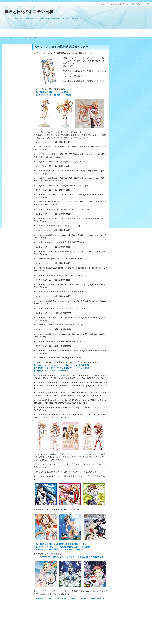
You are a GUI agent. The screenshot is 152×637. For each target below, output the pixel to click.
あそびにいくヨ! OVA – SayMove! (51, 371)
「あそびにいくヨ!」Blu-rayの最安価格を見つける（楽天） (63, 547)
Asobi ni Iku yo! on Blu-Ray (54, 594)
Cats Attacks (43, 557)
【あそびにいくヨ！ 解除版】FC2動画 (52, 95)
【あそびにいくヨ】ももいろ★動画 (51, 92)
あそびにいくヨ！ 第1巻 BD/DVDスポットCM (56, 509)
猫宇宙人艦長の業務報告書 (91, 557)
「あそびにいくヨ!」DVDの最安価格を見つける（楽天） (61, 544)
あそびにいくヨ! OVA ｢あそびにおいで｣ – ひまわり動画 (61, 365)
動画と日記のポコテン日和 (29, 11)
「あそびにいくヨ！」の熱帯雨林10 (86, 598)
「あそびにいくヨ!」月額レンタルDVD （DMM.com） (61, 549)
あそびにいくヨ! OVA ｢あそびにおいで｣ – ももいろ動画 (61, 368)
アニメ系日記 (30, 37)
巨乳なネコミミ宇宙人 (64, 557)
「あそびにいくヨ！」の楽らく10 (50, 598)
